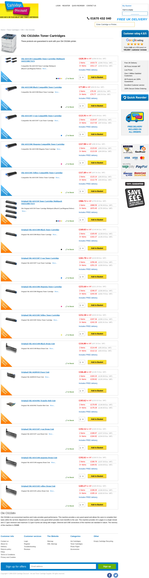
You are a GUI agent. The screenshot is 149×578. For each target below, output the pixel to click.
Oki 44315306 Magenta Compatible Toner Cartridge (42, 144)
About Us (4, 544)
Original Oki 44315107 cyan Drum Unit (37, 429)
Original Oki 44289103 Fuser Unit (35, 372)
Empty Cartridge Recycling (103, 541)
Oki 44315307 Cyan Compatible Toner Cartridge (41, 116)
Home (6, 25)
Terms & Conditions (8, 554)
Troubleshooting (30, 546)
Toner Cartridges (46, 25)
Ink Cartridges (23, 25)
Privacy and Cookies (8, 557)
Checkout (135, 13)
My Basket (126, 6)
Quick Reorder (78, 6)
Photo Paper (75, 546)
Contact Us (91, 6)
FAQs (3, 552)
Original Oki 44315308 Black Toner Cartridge (40, 230)
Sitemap (50, 541)
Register (66, 6)
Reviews (27, 549)
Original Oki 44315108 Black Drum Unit (38, 343)
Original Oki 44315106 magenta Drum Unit (39, 457)
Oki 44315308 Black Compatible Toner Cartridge (41, 87)
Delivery (4, 546)
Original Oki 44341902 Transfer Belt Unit (38, 400)
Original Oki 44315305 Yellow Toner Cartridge (40, 315)
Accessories (74, 549)
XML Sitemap (52, 544)
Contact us (5, 541)
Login (58, 6)
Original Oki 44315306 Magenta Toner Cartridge (41, 287)
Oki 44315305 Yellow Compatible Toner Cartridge (42, 173)
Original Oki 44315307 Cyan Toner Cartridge (40, 258)
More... (44, 68)
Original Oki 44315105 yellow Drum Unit (38, 486)
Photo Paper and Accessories (75, 25)
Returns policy (6, 549)
